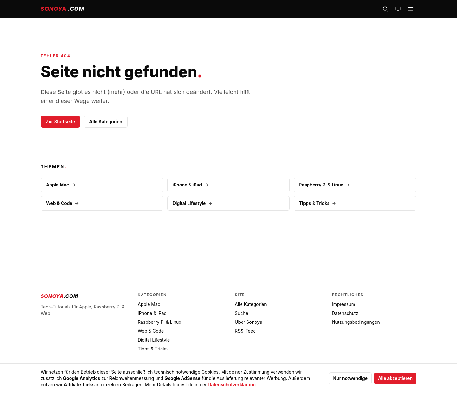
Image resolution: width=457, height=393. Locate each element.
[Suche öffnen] (385, 9)
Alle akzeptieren (395, 378)
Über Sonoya (248, 322)
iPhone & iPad (191, 184)
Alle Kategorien (105, 121)
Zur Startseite (60, 121)
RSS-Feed (245, 331)
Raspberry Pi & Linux (324, 184)
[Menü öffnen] (410, 9)
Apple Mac (61, 184)
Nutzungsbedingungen (356, 322)
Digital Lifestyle (192, 203)
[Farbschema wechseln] (398, 9)
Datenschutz (345, 313)
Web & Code (62, 203)
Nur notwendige (350, 378)
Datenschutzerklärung (232, 384)
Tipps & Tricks (317, 203)
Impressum (343, 304)
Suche (241, 313)
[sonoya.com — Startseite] (62, 8)
